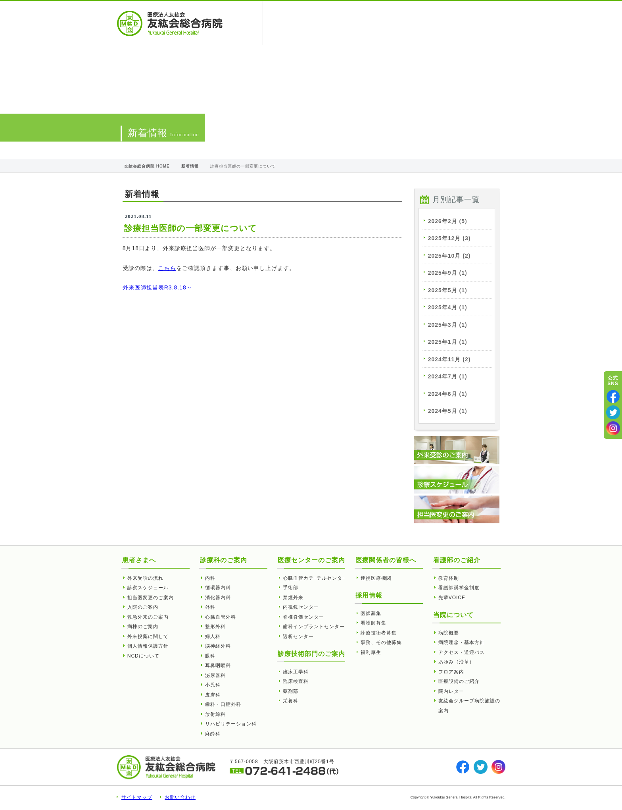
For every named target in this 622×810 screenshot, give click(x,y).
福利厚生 (371, 652)
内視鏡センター (301, 607)
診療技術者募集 (379, 633)
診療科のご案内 (223, 560)
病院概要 (448, 633)
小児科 (213, 685)
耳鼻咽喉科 (218, 665)
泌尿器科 (215, 675)
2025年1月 (447, 342)
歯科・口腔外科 (223, 704)
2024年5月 (447, 411)
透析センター (298, 636)
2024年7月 (447, 376)
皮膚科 (213, 695)
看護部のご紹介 (440, 23)
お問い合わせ (180, 797)
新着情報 (190, 166)
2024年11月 (449, 359)
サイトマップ (136, 797)
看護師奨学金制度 (459, 587)
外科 (210, 607)
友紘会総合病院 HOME (147, 166)
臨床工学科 (296, 672)
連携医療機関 (376, 578)
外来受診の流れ (145, 578)
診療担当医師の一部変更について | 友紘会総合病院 (170, 23)
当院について (391, 23)
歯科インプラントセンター (314, 626)
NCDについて (143, 656)
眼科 (210, 656)
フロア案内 (451, 672)
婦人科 (213, 636)
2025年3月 (447, 325)
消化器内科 (218, 597)
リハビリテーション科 (231, 724)
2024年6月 (447, 394)
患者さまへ (288, 23)
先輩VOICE (451, 597)
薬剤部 (290, 691)
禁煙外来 (293, 597)
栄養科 (290, 701)
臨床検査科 (296, 681)
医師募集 (371, 613)
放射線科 (215, 714)
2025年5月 (447, 290)
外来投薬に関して (148, 636)
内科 (210, 578)
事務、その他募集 (381, 642)
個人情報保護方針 (148, 646)
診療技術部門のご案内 (311, 653)
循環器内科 (218, 587)
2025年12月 (449, 238)
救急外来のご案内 (148, 617)
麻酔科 (213, 734)
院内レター (451, 691)
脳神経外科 (218, 646)
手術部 (290, 587)
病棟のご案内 (142, 626)
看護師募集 (373, 623)
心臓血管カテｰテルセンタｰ (314, 578)
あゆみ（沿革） (456, 662)
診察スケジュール (148, 587)
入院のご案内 (142, 607)
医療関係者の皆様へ (338, 23)
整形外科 (215, 626)
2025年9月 (447, 273)
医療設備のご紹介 (459, 681)
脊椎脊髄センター (303, 617)
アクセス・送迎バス (461, 652)
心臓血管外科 (220, 617)
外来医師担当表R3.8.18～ (157, 287)
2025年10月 (449, 256)
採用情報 (483, 23)
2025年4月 (447, 307)
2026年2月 (447, 221)
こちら (167, 268)
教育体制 (448, 578)
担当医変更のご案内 (150, 597)
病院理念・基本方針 (461, 642)
